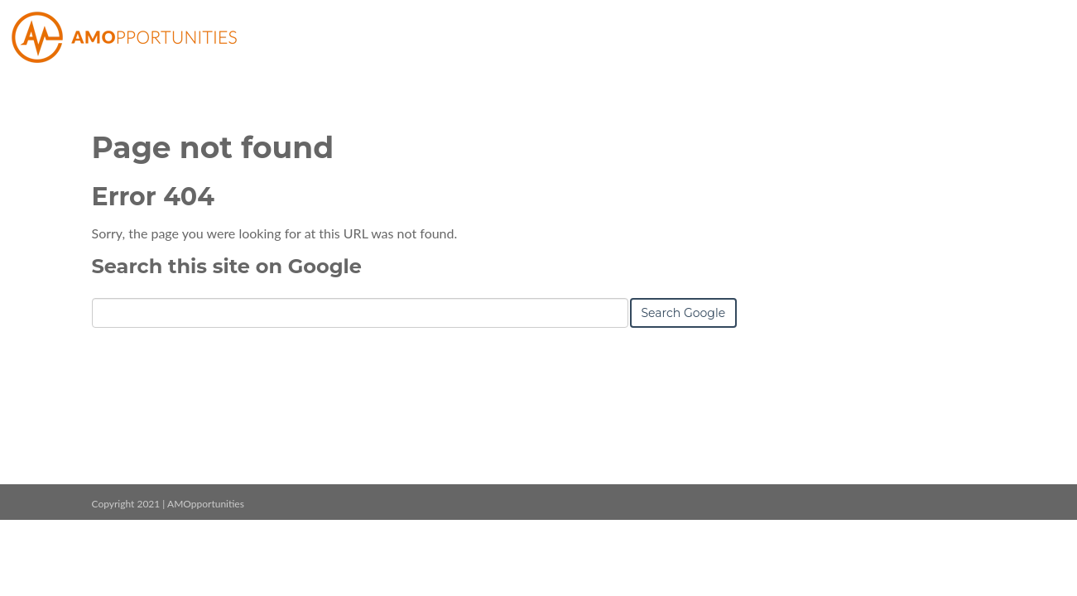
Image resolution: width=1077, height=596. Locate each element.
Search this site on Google (227, 266)
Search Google (684, 312)
